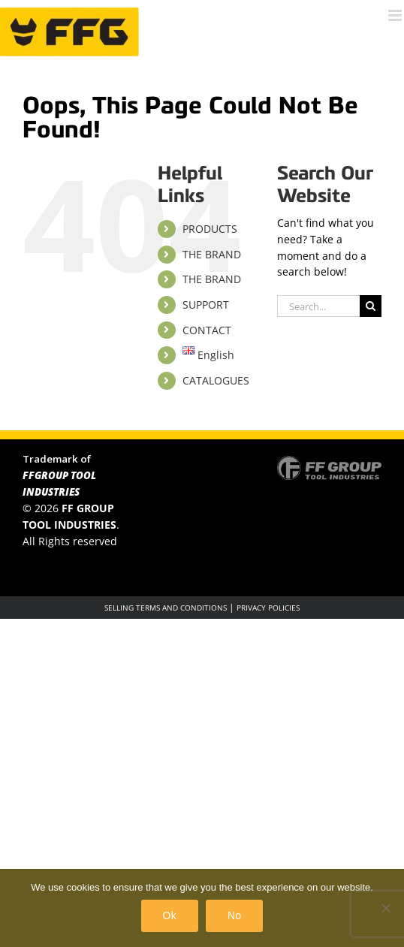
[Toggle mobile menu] (396, 15)
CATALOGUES (215, 380)
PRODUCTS (209, 229)
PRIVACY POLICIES (268, 607)
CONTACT (206, 330)
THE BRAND (211, 254)
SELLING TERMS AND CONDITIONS (165, 607)
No (234, 915)
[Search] (370, 306)
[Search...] (318, 306)
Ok (169, 915)
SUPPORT (205, 304)
